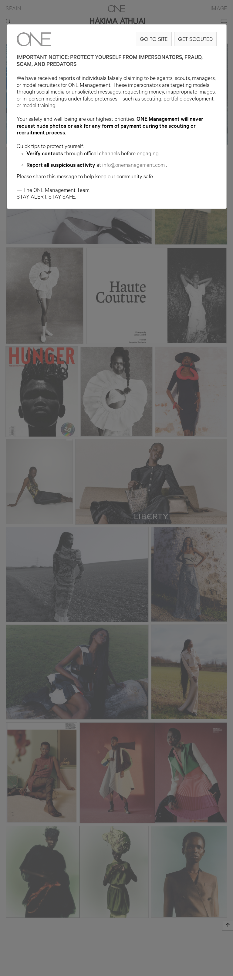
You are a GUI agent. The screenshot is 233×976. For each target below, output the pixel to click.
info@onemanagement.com (134, 166)
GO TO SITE (154, 39)
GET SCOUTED (195, 39)
